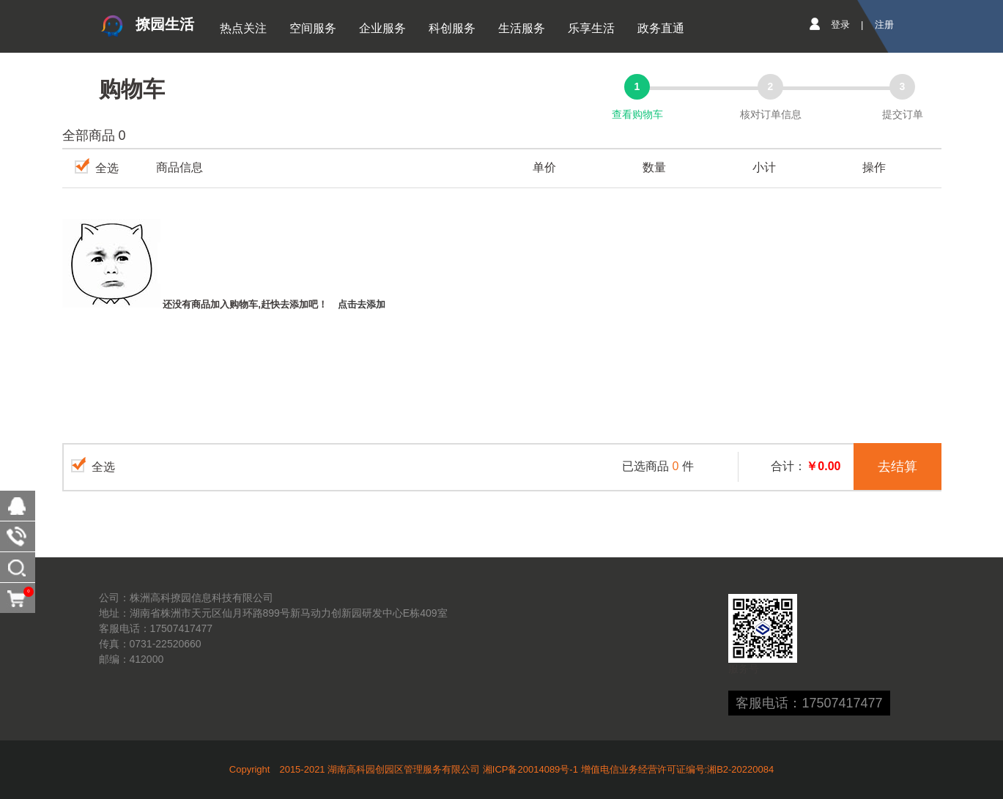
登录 (840, 24)
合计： (805, 466)
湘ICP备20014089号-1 (530, 769)
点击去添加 (361, 304)
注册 (884, 24)
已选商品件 (658, 466)
